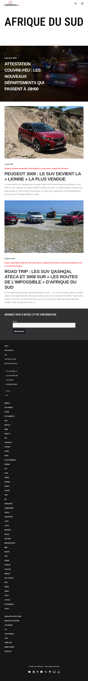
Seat (14, 266)
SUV (30, 168)
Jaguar (7, 490)
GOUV (6, 638)
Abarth (7, 403)
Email (15, 321)
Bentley (7, 425)
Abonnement (9, 350)
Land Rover (9, 517)
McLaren (8, 539)
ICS (7, 395)
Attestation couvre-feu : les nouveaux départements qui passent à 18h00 (24, 76)
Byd (6, 438)
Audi (6, 421)
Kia (6, 499)
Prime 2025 (8, 643)
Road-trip (23, 263)
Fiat (6, 469)
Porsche (8, 569)
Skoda (7, 587)
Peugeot (7, 168)
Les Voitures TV (11, 371)
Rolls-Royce (9, 578)
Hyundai (7, 482)
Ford (6, 473)
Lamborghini (9, 508)
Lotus (7, 525)
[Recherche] (74, 3)
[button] (82, 3)
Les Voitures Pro (12, 376)
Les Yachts (10, 380)
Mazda (7, 534)
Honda (7, 477)
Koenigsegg (9, 504)
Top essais (32, 263)
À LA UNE (8, 266)
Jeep (6, 495)
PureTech (8, 651)
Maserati (8, 530)
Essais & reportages (12, 263)
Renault (7, 574)
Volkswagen (9, 604)
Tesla (7, 595)
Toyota (7, 600)
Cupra (7, 451)
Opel (6, 556)
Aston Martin (9, 416)
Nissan (39, 263)
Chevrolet (8, 442)
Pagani (7, 560)
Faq (6, 355)
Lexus (7, 521)
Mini (6, 547)
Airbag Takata (9, 647)
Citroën (7, 447)
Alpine (7, 412)
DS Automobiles (10, 460)
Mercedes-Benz (10, 543)
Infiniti (7, 486)
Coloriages (9, 625)
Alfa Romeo (9, 407)
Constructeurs (45, 168)
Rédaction (36, 168)
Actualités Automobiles (19, 168)
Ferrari (7, 464)
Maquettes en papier (12, 621)
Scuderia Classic (11, 384)
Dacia (6, 455)
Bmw (6, 429)
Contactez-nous (10, 359)
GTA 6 (8, 391)
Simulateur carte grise (13, 616)
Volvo (7, 609)
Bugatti (7, 434)
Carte (6, 346)
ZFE (6, 629)
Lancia (7, 512)
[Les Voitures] (12, 3)
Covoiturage (9, 634)
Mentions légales (11, 363)
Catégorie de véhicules (60, 168)
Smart (7, 591)
